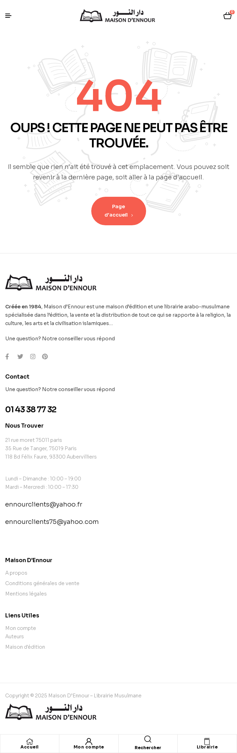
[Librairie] (207, 741)
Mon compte (89, 747)
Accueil (29, 747)
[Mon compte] (88, 741)
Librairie (207, 747)
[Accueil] (29, 741)
